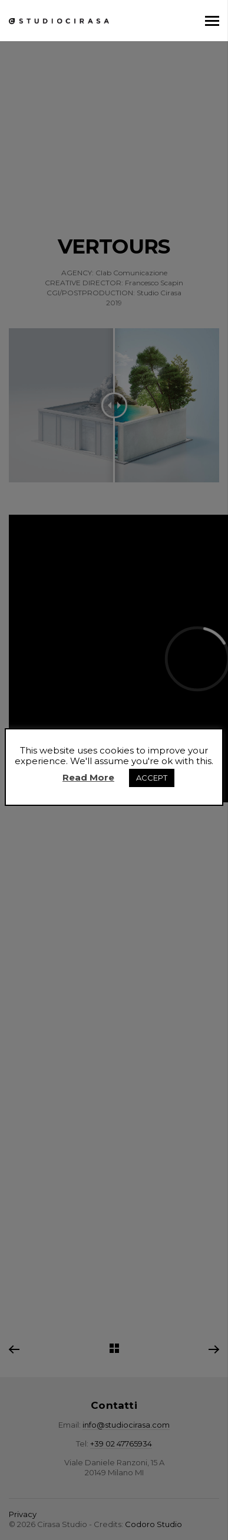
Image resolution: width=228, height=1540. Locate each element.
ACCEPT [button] (151, 777)
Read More (88, 777)
